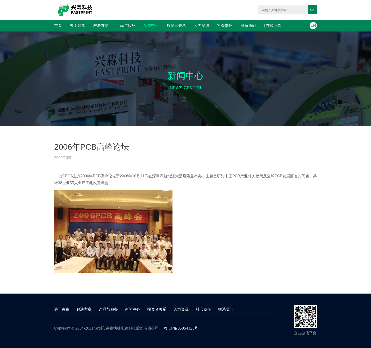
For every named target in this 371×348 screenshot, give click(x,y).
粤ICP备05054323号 (181, 328)
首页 (58, 25)
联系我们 (248, 25)
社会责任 (224, 25)
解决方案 (100, 25)
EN (313, 25)
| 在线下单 (272, 25)
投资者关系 (176, 25)
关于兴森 (77, 25)
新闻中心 (151, 25)
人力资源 (201, 25)
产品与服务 (125, 25)
